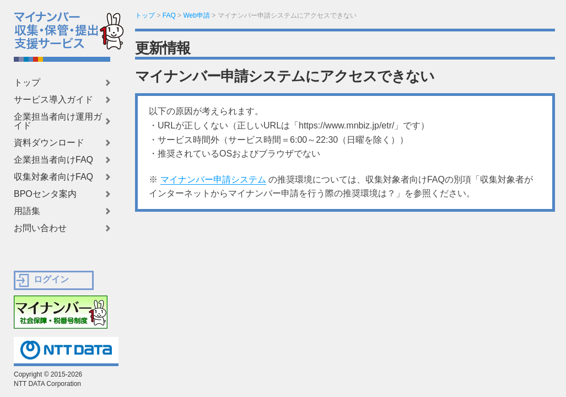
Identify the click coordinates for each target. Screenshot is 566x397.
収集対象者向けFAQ (53, 177)
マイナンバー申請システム (213, 179)
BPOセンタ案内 (45, 194)
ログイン (51, 279)
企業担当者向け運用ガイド (58, 121)
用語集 (27, 211)
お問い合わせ (40, 228)
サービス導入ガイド (53, 99)
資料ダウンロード (49, 142)
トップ (27, 82)
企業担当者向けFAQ (53, 159)
